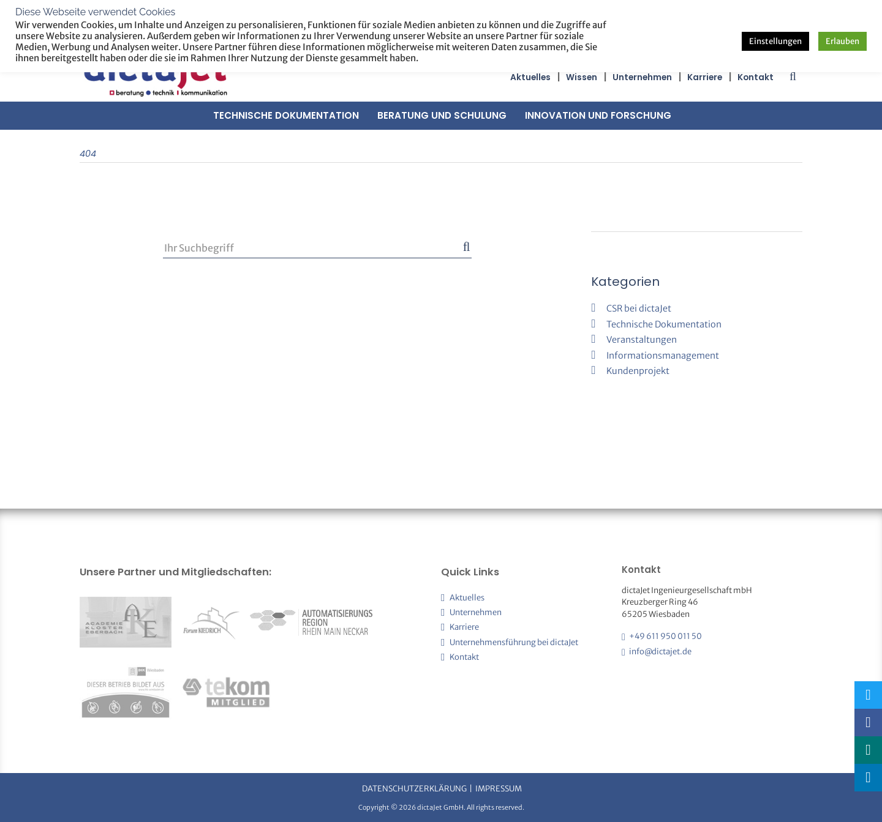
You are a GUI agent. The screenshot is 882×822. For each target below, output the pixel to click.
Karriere (704, 77)
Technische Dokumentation (286, 115)
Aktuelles (530, 77)
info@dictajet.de (660, 651)
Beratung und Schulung (442, 115)
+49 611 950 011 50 (665, 636)
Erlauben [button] (842, 41)
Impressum (498, 788)
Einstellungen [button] (775, 41)
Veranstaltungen (641, 339)
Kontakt (755, 77)
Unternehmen (642, 77)
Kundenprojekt (637, 370)
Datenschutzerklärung (414, 788)
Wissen (581, 77)
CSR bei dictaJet (638, 308)
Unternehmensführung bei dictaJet (514, 642)
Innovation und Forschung (598, 115)
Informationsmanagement (662, 355)
